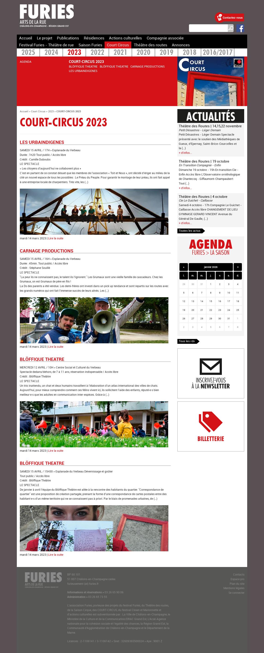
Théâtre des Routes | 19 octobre (204, 161)
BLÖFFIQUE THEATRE (83, 66)
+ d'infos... (185, 153)
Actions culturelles (125, 38)
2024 (51, 53)
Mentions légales (233, 588)
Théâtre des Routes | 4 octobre (203, 196)
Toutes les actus (189, 231)
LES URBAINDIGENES (83, 71)
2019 (166, 53)
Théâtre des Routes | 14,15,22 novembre (210, 126)
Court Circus (118, 44)
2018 (190, 53)
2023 (74, 53)
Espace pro (237, 579)
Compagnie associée (165, 38)
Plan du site (237, 583)
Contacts (238, 574)
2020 (143, 53)
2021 (120, 53)
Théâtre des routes (150, 44)
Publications (68, 38)
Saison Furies (90, 44)
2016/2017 (218, 53)
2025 (28, 53)
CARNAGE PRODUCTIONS (147, 66)
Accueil (25, 38)
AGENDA (25, 61)
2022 (97, 53)
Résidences (94, 38)
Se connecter (236, 592)
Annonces (181, 44)
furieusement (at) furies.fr (83, 583)
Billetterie (184, 404)
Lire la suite (55, 238)
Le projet (44, 38)
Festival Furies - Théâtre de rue (46, 44)
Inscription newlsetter (192, 351)
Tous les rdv (187, 341)
